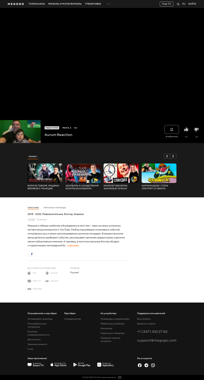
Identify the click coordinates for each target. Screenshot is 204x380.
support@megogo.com (156, 340)
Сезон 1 (33, 156)
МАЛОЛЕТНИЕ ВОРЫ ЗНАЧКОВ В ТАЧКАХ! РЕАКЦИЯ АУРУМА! (115, 187)
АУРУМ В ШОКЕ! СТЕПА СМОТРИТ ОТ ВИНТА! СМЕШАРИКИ (155, 187)
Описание (33, 208)
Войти (192, 4)
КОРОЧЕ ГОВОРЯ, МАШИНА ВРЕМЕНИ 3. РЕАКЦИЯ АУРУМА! (43, 187)
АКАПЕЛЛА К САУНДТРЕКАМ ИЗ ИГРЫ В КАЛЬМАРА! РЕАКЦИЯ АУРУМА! (82, 187)
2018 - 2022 (34, 214)
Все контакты (144, 319)
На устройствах (108, 313)
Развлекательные (52, 214)
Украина (79, 214)
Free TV (166, 4)
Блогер (68, 214)
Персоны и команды (55, 208)
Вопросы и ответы (146, 323)
